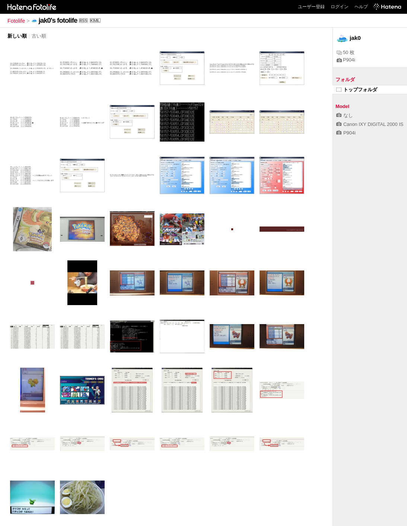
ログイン (340, 6)
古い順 (39, 36)
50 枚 (345, 52)
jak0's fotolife (58, 20)
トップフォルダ (356, 89)
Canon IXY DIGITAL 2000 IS (369, 124)
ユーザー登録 (311, 6)
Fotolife (16, 21)
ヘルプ (361, 6)
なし (344, 115)
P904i (346, 60)
